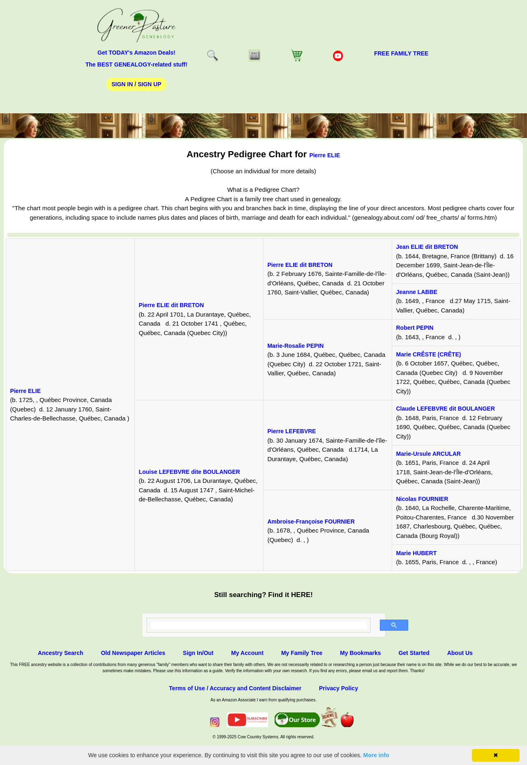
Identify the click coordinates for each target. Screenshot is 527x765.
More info (376, 755)
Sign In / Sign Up (136, 84)
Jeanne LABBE (416, 292)
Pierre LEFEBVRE (291, 431)
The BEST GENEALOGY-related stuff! (136, 64)
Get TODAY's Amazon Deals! (136, 52)
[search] (259, 625)
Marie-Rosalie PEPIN (295, 345)
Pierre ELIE (324, 155)
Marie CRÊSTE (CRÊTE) (428, 354)
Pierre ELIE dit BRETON (171, 305)
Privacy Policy (338, 688)
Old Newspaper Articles (133, 653)
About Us (460, 653)
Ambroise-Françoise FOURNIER (310, 521)
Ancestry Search (60, 653)
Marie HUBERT (416, 553)
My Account (247, 653)
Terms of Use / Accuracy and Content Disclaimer (235, 688)
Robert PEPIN (414, 327)
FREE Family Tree (401, 53)
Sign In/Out (198, 653)
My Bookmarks (360, 653)
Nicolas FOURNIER (422, 499)
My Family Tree (301, 653)
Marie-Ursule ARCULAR (428, 453)
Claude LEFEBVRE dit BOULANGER (445, 408)
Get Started (413, 653)
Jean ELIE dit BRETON (427, 247)
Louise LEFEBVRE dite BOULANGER (189, 472)
